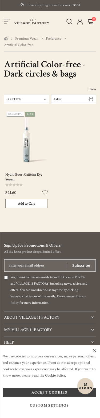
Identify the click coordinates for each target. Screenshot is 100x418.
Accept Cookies (49, 392)
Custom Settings (49, 405)
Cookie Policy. (55, 375)
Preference (53, 38)
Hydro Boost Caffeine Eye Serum (23, 177)
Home (6, 38)
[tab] (50, 315)
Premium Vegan (26, 38)
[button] (80, 21)
